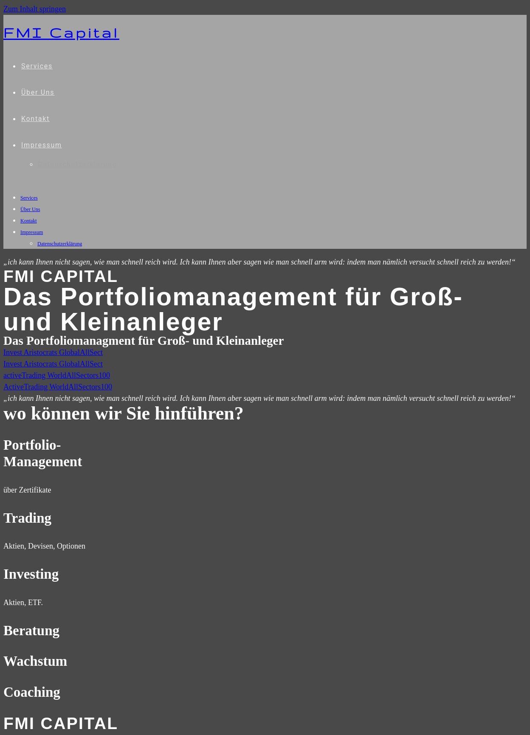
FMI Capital (61, 32)
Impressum (31, 232)
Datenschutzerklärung (59, 244)
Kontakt (28, 221)
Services (29, 198)
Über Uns (30, 209)
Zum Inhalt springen (34, 9)
